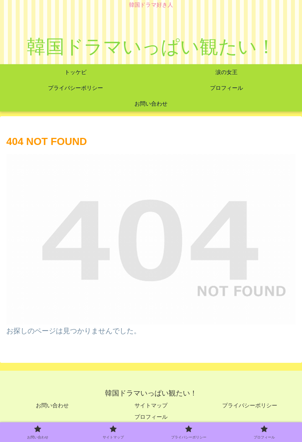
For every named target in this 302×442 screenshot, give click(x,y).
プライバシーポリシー (249, 405)
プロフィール (151, 417)
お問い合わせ (52, 405)
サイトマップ (151, 405)
